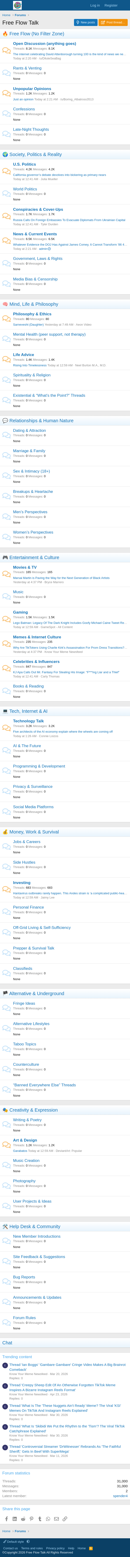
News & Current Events (35, 234)
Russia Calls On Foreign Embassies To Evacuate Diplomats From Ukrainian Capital (69, 220)
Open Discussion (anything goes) (44, 43)
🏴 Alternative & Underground (33, 993)
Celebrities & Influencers (36, 661)
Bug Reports (24, 1277)
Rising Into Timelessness (30, 365)
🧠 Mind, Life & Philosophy (30, 304)
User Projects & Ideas (32, 1201)
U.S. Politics (24, 164)
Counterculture (26, 1064)
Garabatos (20, 1151)
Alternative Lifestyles (31, 1024)
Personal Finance (28, 907)
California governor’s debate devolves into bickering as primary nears (59, 175)
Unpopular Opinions (32, 89)
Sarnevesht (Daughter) (28, 324)
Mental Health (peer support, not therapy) (49, 334)
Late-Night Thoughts (31, 129)
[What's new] (124, 5)
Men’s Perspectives (30, 512)
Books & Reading (28, 686)
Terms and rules (32, 1548)
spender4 (120, 1496)
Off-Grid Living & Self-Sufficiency (42, 927)
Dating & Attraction (29, 430)
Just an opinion (23, 99)
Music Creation (26, 1160)
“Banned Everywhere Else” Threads (44, 1085)
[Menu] (6, 5)
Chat (7, 1342)
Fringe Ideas (24, 1003)
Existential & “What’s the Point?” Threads (49, 395)
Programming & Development (39, 766)
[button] (28, 1541)
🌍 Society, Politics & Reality (32, 154)
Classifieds (22, 968)
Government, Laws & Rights (38, 258)
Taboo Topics (24, 1044)
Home (82, 1548)
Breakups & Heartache (33, 491)
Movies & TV (25, 567)
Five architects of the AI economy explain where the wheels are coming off (63, 731)
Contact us (10, 1548)
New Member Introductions (36, 1236)
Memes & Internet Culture (37, 637)
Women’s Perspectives (33, 532)
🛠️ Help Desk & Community (31, 1226)
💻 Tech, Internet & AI (25, 711)
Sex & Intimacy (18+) (31, 471)
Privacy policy (55, 1548)
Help (71, 1548)
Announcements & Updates (37, 1297)
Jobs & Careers (26, 842)
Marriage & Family (29, 451)
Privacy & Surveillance (33, 786)
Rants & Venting (27, 68)
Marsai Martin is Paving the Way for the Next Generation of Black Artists (61, 578)
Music (18, 592)
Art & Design (25, 1140)
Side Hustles (24, 862)
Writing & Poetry (27, 1120)
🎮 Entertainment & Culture (30, 557)
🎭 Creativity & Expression (30, 1110)
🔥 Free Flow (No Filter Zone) (33, 33)
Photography (24, 1181)
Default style (14, 1541)
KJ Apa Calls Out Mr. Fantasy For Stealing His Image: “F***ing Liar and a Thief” (66, 672)
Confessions (24, 109)
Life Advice (23, 355)
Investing (22, 882)
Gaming (20, 612)
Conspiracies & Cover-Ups (38, 209)
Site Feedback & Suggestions (39, 1257)
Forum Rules (24, 1318)
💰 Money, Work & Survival (30, 831)
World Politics (25, 189)
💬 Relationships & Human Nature (38, 420)
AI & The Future (27, 746)
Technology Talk (28, 721)
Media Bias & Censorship (35, 279)
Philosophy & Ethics (32, 314)
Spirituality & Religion (32, 375)
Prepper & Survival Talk (33, 948)
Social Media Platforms (33, 807)
